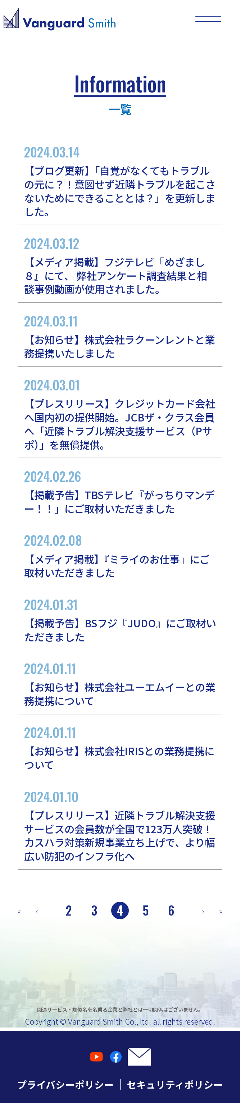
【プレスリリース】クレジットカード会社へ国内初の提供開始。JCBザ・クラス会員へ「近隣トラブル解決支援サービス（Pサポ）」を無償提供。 (120, 413)
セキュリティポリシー (175, 1084)
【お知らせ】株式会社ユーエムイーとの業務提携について (120, 683)
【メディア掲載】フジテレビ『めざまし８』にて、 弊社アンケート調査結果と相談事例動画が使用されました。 (120, 265)
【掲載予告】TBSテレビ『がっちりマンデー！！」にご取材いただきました (120, 491)
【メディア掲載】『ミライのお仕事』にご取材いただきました (120, 555)
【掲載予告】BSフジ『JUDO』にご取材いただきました (120, 619)
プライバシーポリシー (65, 1084)
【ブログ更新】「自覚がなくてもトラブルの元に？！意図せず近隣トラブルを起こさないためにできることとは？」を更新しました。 (120, 180)
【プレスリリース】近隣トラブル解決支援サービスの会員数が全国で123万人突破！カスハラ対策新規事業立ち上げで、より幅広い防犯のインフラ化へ (120, 825)
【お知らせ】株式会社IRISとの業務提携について (120, 747)
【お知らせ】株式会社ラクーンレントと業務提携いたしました (120, 335)
